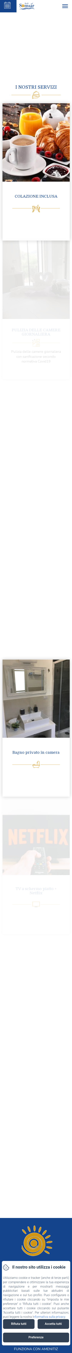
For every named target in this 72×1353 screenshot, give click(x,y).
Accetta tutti (53, 1324)
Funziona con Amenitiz (36, 1349)
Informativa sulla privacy (48, 1317)
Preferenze (35, 1337)
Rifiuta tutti (18, 1324)
